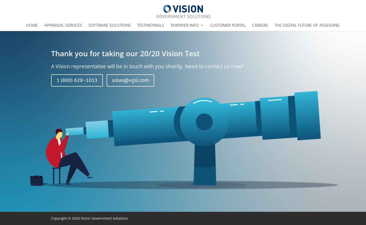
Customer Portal (228, 25)
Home (32, 25)
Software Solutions (110, 25)
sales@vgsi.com (130, 80)
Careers (260, 25)
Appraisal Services (63, 25)
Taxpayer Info (184, 25)
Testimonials (150, 25)
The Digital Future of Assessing (307, 25)
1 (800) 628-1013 (77, 80)
